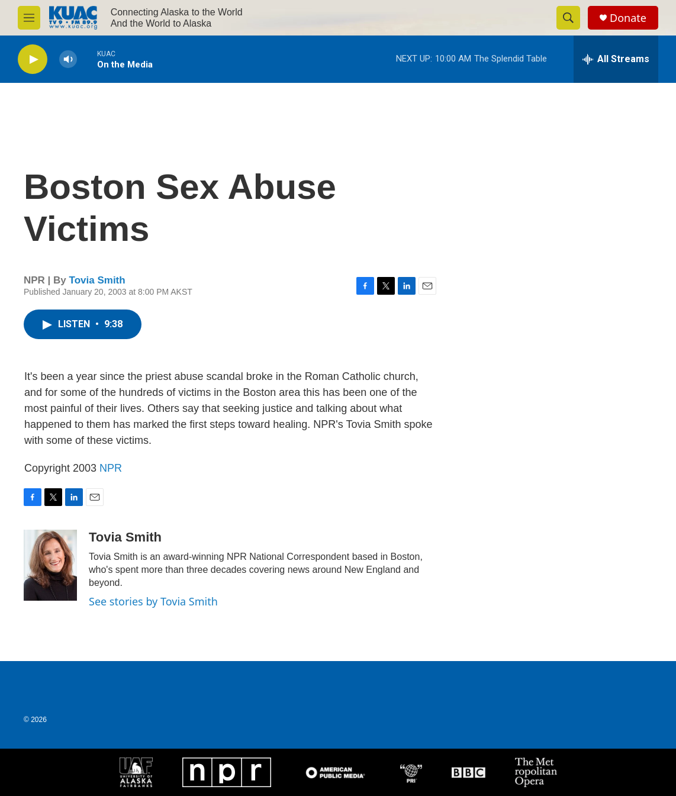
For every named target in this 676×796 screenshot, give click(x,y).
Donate (628, 18)
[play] (32, 59)
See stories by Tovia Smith (153, 601)
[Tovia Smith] (50, 565)
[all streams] (616, 59)
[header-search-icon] (568, 18)
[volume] (68, 59)
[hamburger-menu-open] (29, 18)
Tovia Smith (97, 280)
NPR (110, 468)
